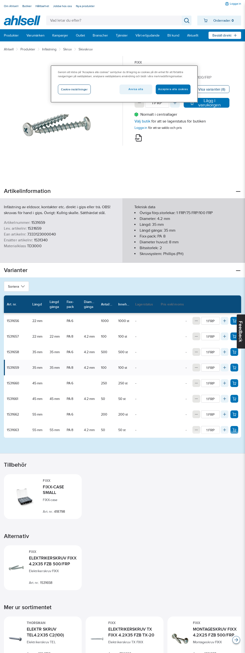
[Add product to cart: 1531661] (234, 399)
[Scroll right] (236, 640)
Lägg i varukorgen (205, 102)
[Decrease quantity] (139, 103)
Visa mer (122, 255)
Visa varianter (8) (211, 89)
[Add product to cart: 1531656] (234, 321)
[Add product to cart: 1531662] (234, 414)
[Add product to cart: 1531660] (234, 383)
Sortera (16, 286)
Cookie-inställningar (74, 89)
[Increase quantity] (175, 103)
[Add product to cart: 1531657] (234, 336)
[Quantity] (157, 103)
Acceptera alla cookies (173, 89)
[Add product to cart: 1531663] (234, 430)
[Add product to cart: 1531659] (234, 367)
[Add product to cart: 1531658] (234, 352)
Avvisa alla (135, 89)
